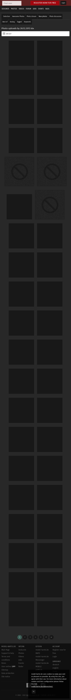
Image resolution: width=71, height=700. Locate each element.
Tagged (19, 22)
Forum (28, 9)
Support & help (7, 653)
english (55, 668)
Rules (3, 663)
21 (46, 637)
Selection (6, 16)
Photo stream (31, 16)
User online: (8, 666)
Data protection (7, 673)
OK (33, 691)
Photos (14, 9)
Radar (20, 666)
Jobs (34, 9)
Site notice (5, 677)
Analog (12, 22)
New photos (43, 16)
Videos (21, 9)
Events (41, 9)
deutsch (56, 665)
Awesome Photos (18, 16)
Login (63, 3)
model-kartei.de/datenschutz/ (42, 686)
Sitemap (4, 670)
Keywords (27, 22)
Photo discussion (55, 16)
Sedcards (5, 9)
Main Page (5, 650)
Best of (5, 22)
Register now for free (45, 3)
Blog (47, 9)
